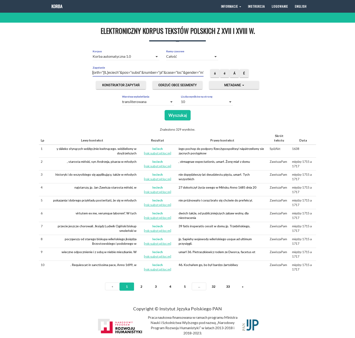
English (301, 11)
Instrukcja (256, 11)
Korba (56, 11)
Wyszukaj (177, 115)
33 (228, 286)
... (199, 286)
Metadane (234, 85)
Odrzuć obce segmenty (177, 85)
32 (213, 286)
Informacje (231, 11)
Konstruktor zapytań (121, 85)
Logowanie (280, 11)
